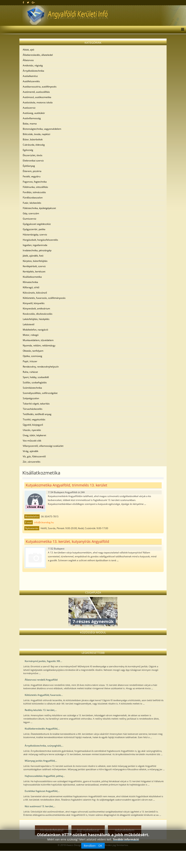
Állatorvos (28, 60)
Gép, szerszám (31, 213)
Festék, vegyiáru (31, 176)
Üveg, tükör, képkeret (34, 435)
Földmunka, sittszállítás (35, 187)
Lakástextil (28, 324)
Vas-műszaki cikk (32, 440)
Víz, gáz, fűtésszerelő (34, 456)
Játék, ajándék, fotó (33, 255)
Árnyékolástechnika (33, 70)
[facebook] (23, 2)
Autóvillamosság (32, 118)
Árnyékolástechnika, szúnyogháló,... (44, 745)
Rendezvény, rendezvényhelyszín (41, 366)
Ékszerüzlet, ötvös (32, 155)
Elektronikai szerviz (33, 160)
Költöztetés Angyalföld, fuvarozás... (44, 695)
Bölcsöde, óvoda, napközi (36, 134)
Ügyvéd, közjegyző (33, 424)
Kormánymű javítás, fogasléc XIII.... (43, 661)
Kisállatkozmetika (32, 276)
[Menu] (181, 30)
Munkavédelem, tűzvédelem (38, 340)
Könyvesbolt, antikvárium (36, 308)
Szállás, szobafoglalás (35, 382)
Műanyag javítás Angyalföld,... (41, 760)
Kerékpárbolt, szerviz (34, 266)
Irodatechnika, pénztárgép (37, 250)
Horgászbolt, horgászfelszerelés (40, 239)
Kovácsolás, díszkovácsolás (37, 313)
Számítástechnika (32, 387)
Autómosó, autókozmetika (37, 97)
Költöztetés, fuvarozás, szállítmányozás (44, 298)
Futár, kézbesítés (32, 202)
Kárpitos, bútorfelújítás (35, 261)
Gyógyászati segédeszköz (37, 224)
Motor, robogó (30, 335)
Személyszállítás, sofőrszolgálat (40, 393)
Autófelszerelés (31, 81)
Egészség (28, 150)
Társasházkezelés (32, 409)
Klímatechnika (30, 282)
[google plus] (33, 2)
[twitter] (28, 2)
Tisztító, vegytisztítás (34, 419)
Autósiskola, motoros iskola (38, 102)
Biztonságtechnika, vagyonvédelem (42, 129)
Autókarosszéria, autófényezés (40, 86)
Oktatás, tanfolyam (33, 350)
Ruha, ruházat (30, 372)
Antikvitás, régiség (33, 65)
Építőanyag (29, 165)
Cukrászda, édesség (34, 144)
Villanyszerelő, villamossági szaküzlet (43, 446)
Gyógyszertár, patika (34, 229)
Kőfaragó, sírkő (31, 287)
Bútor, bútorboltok (33, 139)
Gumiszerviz (29, 218)
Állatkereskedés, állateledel (38, 55)
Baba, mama (30, 123)
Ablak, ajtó (28, 49)
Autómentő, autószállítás (36, 92)
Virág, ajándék (30, 451)
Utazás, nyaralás (32, 430)
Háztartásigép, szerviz (35, 234)
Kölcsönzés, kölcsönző (35, 292)
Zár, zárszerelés (31, 461)
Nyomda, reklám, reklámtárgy (39, 345)
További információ (126, 839)
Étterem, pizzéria (32, 171)
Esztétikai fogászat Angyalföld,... (42, 791)
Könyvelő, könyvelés (34, 303)
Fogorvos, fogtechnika (35, 181)
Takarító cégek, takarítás (36, 403)
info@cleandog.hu (44, 522)
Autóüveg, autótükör (34, 113)
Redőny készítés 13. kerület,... (41, 710)
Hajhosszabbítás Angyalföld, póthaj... (45, 776)
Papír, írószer (30, 361)
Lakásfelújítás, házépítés (36, 319)
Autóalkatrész (30, 76)
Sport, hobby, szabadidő (36, 377)
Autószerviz (29, 107)
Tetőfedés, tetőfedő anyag (37, 414)
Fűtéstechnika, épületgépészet (39, 208)
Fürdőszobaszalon (33, 197)
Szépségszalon (31, 398)
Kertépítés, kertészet (34, 271)
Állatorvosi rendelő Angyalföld (41, 679)
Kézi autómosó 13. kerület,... (40, 806)
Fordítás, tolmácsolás (34, 192)
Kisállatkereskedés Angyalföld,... (42, 728)
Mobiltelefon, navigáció (35, 329)
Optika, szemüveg (32, 356)
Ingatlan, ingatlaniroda (35, 245)
